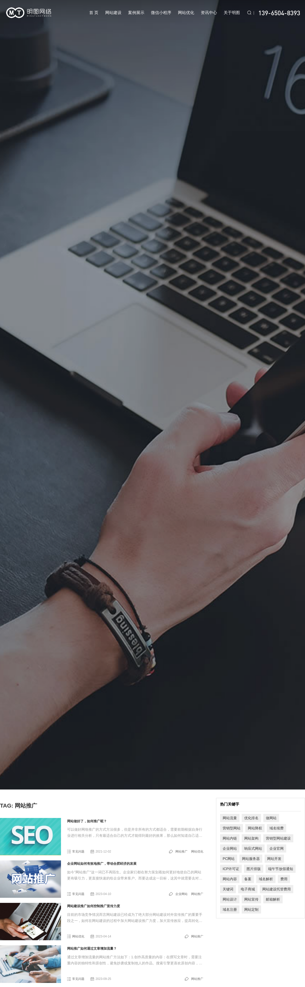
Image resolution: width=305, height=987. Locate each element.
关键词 (228, 889)
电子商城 (248, 889)
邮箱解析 (273, 899)
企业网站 (181, 894)
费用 (283, 879)
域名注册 (230, 909)
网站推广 (181, 851)
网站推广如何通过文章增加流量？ (92, 948)
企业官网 (276, 848)
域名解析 (266, 879)
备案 (247, 879)
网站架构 (251, 838)
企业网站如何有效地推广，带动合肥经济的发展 (101, 863)
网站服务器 (251, 859)
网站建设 (113, 12)
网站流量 (230, 818)
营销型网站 (231, 828)
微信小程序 (161, 12)
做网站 (271, 818)
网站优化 (186, 12)
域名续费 (276, 828)
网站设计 (230, 899)
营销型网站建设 (278, 838)
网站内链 (230, 838)
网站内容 (230, 879)
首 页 (93, 12)
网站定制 (251, 909)
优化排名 (251, 818)
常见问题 (78, 851)
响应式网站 (253, 848)
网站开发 (274, 859)
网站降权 (255, 828)
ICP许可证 (231, 869)
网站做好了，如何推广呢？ (87, 821)
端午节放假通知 (280, 869)
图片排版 (254, 869)
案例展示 (136, 12)
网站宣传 (251, 899)
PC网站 (229, 859)
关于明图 (232, 12)
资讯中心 (209, 12)
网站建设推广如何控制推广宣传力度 (93, 906)
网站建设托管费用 (276, 889)
